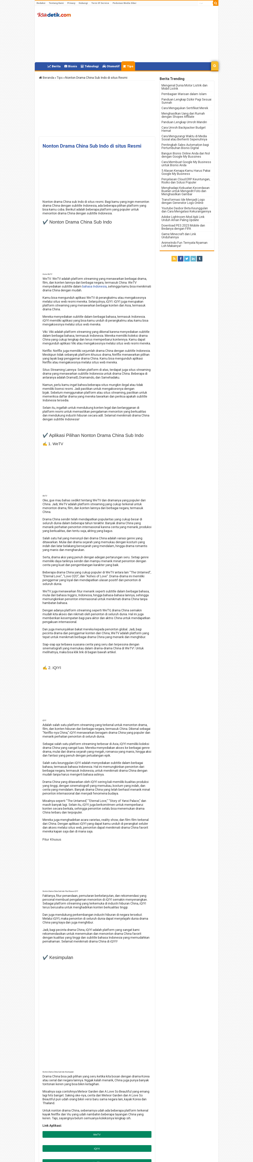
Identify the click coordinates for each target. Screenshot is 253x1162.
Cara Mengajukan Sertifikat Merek (184, 108)
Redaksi (41, 3)
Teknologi (90, 66)
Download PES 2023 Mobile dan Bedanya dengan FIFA (183, 227)
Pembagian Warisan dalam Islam (184, 94)
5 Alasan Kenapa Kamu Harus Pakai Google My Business (185, 172)
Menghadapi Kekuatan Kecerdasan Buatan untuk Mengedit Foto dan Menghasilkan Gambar (185, 191)
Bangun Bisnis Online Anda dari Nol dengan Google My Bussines (185, 154)
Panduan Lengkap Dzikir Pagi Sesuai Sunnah (186, 101)
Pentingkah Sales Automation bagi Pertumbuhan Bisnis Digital (185, 146)
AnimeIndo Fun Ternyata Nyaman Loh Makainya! (184, 244)
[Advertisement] (152, 34)
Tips (128, 66)
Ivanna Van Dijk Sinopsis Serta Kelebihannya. (64, 1094)
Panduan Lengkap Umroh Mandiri (184, 122)
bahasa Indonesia (94, 286)
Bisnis (70, 66)
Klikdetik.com (51, 1112)
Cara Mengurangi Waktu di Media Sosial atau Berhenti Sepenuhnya (184, 137)
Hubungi (83, 3)
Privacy (71, 3)
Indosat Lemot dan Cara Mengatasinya (130, 1094)
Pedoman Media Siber (125, 3)
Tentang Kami (56, 3)
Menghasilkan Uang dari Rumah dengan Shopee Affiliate (183, 115)
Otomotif (110, 66)
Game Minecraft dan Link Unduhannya (178, 235)
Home (41, 66)
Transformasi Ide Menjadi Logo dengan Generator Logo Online (183, 201)
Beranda (46, 77)
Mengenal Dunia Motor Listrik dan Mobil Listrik (184, 86)
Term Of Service (100, 3)
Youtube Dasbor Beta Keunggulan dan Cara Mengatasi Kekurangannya (186, 209)
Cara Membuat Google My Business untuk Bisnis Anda (186, 163)
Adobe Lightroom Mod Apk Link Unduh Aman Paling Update (183, 218)
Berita (54, 66)
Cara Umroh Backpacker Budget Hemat (183, 129)
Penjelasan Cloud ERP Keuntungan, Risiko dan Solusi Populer (185, 180)
